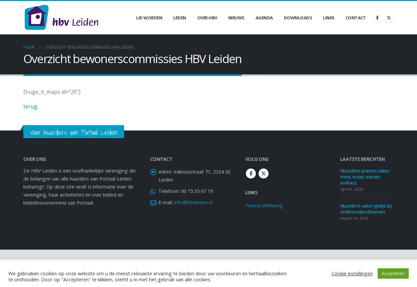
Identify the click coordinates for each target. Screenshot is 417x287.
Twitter (264, 174)
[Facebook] (377, 17)
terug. (30, 106)
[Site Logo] (61, 17)
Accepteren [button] (393, 273)
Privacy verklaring (264, 205)
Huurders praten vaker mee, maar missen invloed (364, 177)
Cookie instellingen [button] (352, 273)
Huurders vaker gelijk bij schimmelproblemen (366, 209)
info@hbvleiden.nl (193, 202)
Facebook (251, 174)
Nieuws (236, 18)
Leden (179, 18)
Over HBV (207, 18)
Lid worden (149, 18)
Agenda (264, 18)
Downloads (298, 18)
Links (329, 18)
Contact (356, 18)
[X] (388, 17)
